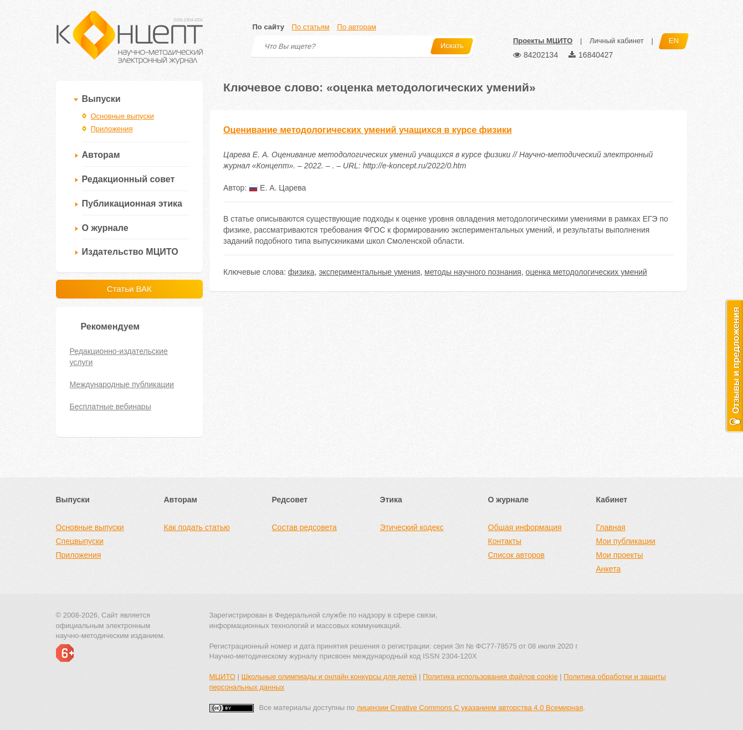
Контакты (504, 541)
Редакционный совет (128, 179)
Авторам (101, 155)
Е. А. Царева (277, 187)
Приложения (112, 129)
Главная (611, 527)
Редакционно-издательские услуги (119, 357)
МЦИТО (222, 676)
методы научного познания (472, 272)
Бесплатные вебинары (110, 406)
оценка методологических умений (586, 272)
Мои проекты (619, 555)
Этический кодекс (412, 527)
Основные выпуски (122, 116)
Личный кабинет (617, 41)
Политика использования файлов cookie (490, 676)
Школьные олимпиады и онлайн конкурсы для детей (329, 676)
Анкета (608, 568)
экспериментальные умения (369, 272)
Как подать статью (197, 527)
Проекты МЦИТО (542, 41)
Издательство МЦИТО (130, 251)
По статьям (311, 27)
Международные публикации (122, 384)
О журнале (105, 228)
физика (301, 272)
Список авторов (516, 555)
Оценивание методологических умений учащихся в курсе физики (367, 130)
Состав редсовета (304, 527)
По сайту (268, 27)
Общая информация (525, 527)
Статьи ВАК (129, 289)
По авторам (356, 27)
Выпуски (101, 99)
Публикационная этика (132, 203)
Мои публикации (625, 541)
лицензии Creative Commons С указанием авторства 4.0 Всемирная (470, 707)
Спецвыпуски (80, 541)
